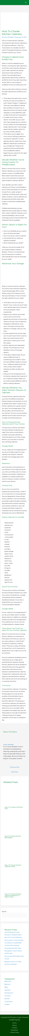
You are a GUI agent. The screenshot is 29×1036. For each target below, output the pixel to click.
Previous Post (14, 767)
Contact (14, 1027)
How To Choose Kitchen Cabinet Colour (13, 865)
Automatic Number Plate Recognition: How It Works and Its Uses (13, 950)
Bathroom (7, 981)
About (14, 1025)
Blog (6, 987)
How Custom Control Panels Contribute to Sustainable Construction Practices (13, 942)
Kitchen (7, 998)
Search (4, 911)
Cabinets (7, 990)
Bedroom (7, 984)
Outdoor (7, 1004)
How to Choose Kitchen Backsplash (13, 836)
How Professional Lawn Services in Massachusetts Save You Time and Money (13, 934)
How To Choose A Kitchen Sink (14, 807)
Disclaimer (14, 1030)
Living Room (8, 1001)
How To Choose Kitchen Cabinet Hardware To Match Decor (13, 895)
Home (14, 1023)
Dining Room (8, 993)
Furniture (7, 996)
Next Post (14, 772)
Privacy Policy (14, 1032)
